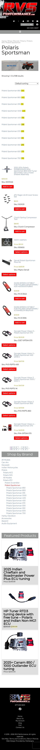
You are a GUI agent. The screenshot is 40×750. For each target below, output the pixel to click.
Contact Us (20, 727)
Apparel (5, 521)
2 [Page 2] (13, 448)
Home (4, 41)
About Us (20, 718)
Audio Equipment (9, 523)
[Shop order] (26, 83)
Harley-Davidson (9, 516)
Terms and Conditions (17, 739)
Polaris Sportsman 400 (16, 498)
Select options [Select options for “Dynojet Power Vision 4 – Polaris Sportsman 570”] (21, 438)
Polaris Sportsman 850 (15, 488)
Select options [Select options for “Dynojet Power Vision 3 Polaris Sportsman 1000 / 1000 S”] (9, 393)
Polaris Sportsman (12, 485)
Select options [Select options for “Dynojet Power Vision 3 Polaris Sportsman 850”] (9, 416)
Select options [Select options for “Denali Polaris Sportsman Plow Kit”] (9, 275)
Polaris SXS (7, 475)
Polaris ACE (8, 473)
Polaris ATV (7, 480)
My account (20, 721)
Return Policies (32, 739)
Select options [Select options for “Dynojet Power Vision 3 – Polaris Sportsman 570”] (9, 345)
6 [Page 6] (22, 448)
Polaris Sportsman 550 (15, 508)
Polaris (23, 41)
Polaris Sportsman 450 (16, 501)
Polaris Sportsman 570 (15, 503)
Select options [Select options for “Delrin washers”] (21, 252)
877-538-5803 (20, 705)
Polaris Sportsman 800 (16, 490)
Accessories (7, 518)
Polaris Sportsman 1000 (16, 495)
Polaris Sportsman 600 (16, 511)
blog (20, 723)
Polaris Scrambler (12, 483)
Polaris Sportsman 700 (16, 513)
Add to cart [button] (7, 187)
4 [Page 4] (17, 448)
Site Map (5, 739)
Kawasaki (5, 465)
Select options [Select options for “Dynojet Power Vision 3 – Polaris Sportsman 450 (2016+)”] (9, 369)
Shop (10, 41)
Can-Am (5, 462)
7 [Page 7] (24, 448)
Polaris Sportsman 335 (15, 493)
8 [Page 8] (26, 448)
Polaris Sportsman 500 (16, 506)
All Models (6, 460)
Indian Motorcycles (10, 468)
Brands (16, 41)
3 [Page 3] (15, 448)
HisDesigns (29, 741)
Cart (20, 725)
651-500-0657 (32, 28)
